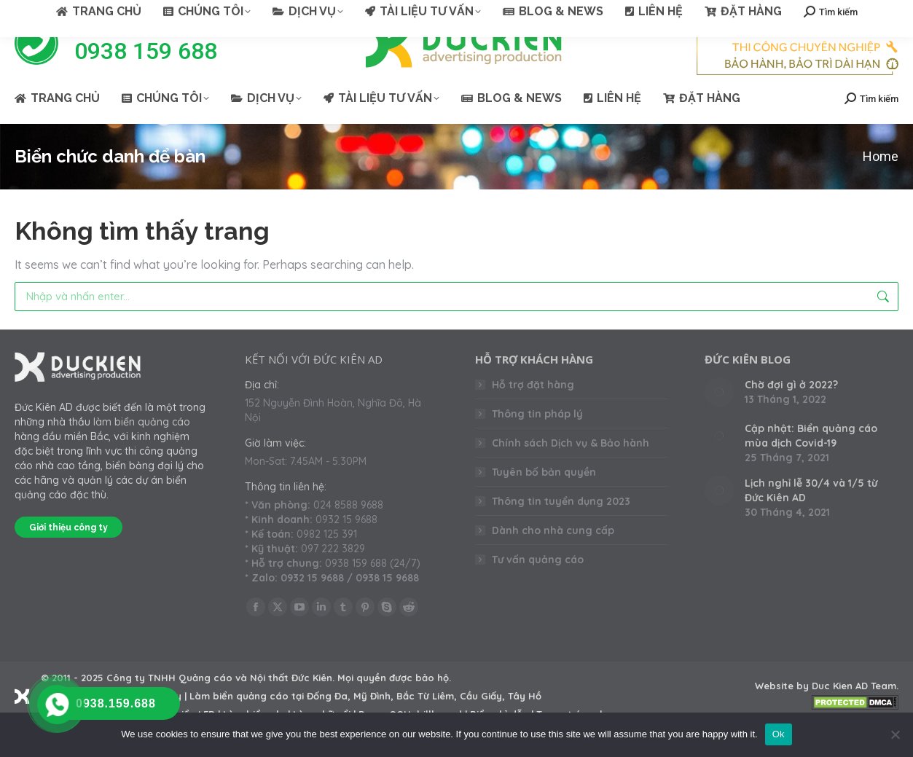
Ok (778, 734)
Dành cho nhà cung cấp (553, 556)
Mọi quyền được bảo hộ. (394, 704)
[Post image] (719, 418)
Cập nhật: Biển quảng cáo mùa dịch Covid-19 (811, 462)
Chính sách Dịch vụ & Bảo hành (570, 469)
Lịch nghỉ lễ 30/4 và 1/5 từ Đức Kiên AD (811, 516)
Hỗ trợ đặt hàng (533, 410)
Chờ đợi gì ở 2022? (791, 410)
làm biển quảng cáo (141, 448)
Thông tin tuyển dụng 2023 (561, 527)
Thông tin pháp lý (537, 440)
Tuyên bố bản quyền (544, 498)
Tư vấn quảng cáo (538, 585)
